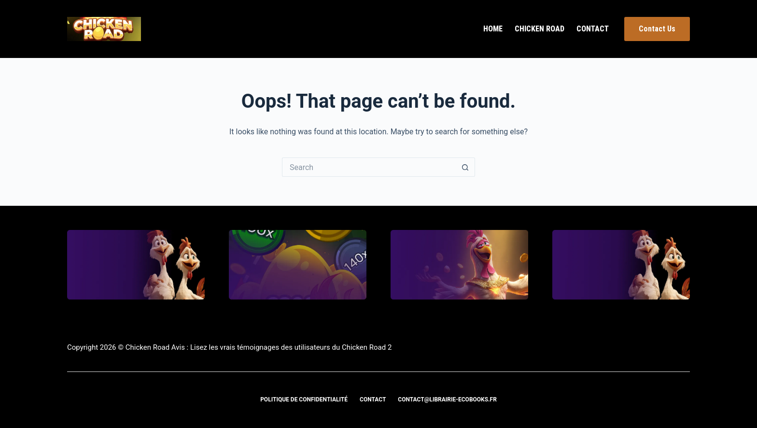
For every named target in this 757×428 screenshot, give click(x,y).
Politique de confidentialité (304, 399)
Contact (592, 28)
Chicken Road (539, 28)
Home (493, 28)
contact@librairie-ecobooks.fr (447, 399)
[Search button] (465, 167)
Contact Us (657, 28)
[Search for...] (369, 167)
